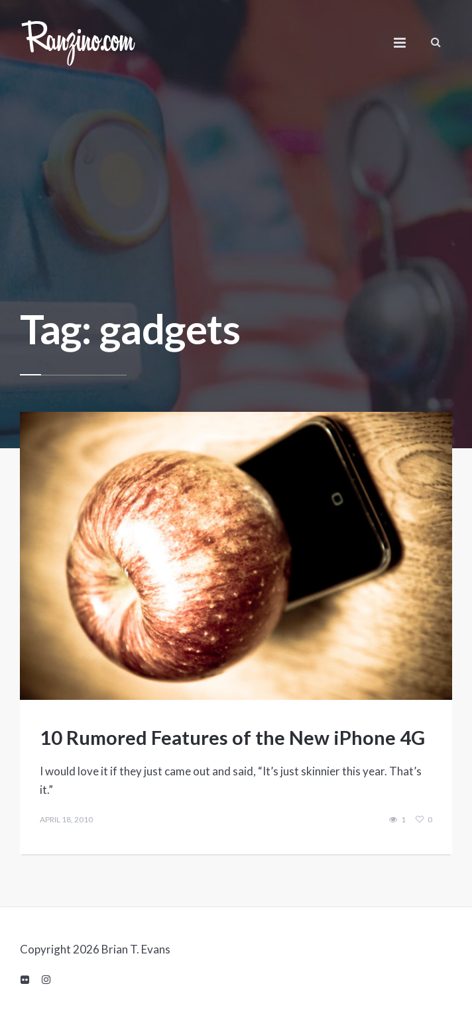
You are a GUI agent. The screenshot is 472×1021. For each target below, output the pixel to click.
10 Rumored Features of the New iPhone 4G (232, 737)
